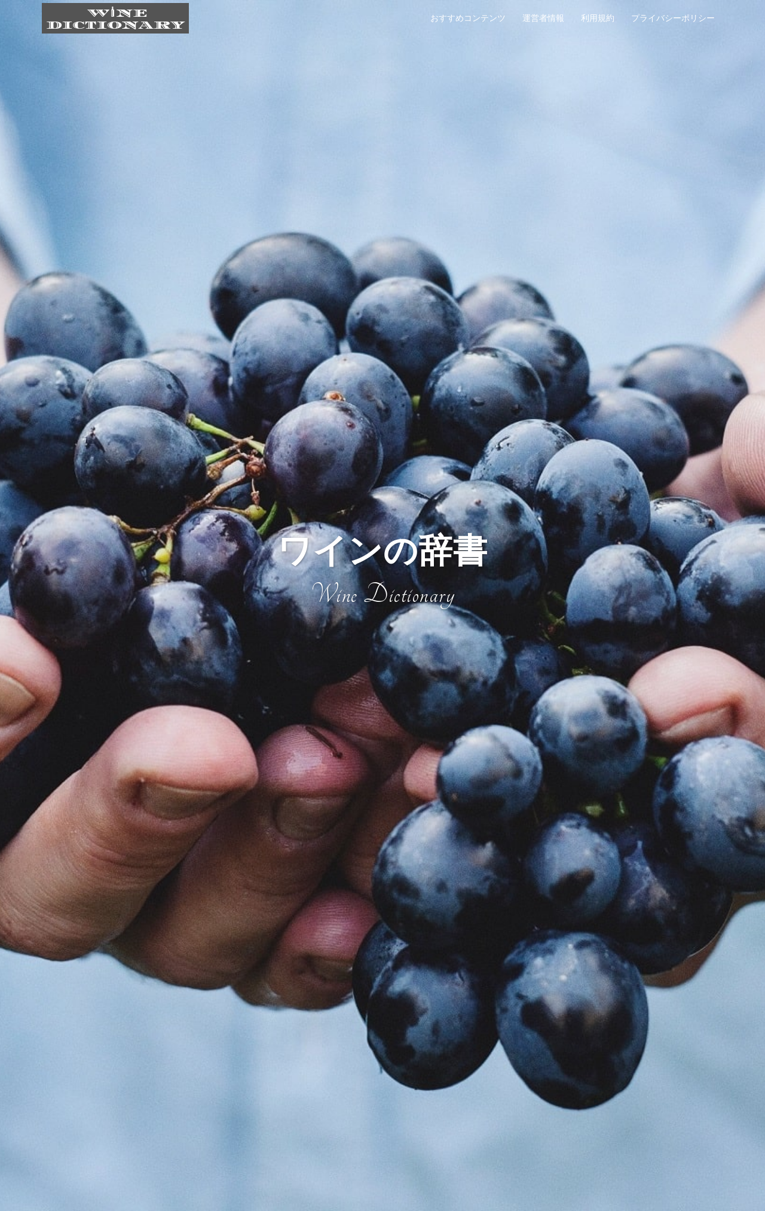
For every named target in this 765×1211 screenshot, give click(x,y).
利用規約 (597, 18)
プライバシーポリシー (673, 18)
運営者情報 (543, 18)
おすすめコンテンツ (468, 18)
